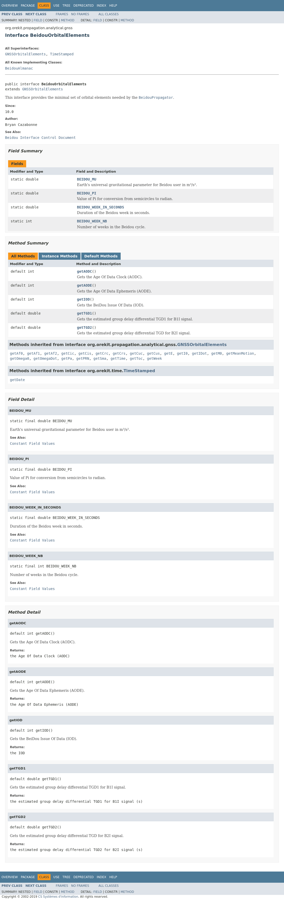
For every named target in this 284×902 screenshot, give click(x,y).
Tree (66, 5)
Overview (10, 5)
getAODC (84, 271)
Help (113, 5)
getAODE (84, 285)
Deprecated (83, 5)
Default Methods (101, 256)
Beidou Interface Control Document (40, 138)
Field (38, 20)
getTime (118, 358)
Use (56, 5)
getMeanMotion (240, 353)
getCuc (136, 353)
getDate (17, 380)
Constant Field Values (32, 443)
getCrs (119, 353)
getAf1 (33, 353)
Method (67, 20)
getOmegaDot (45, 358)
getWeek (154, 358)
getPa (66, 358)
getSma (99, 358)
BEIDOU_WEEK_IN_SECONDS (100, 207)
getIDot (199, 353)
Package (28, 5)
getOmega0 (19, 358)
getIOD (83, 299)
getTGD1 (84, 313)
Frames (62, 14)
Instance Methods (59, 256)
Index (101, 5)
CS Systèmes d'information (58, 896)
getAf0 (16, 353)
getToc (136, 358)
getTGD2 (84, 327)
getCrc (102, 353)
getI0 (182, 353)
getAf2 (50, 353)
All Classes (109, 14)
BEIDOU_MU (86, 179)
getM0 (216, 353)
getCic (67, 353)
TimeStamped (62, 54)
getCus (153, 353)
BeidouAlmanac (19, 68)
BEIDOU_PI (86, 193)
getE (168, 353)
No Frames (80, 14)
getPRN (82, 358)
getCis (84, 353)
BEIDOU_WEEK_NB (92, 221)
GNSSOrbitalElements (25, 54)
